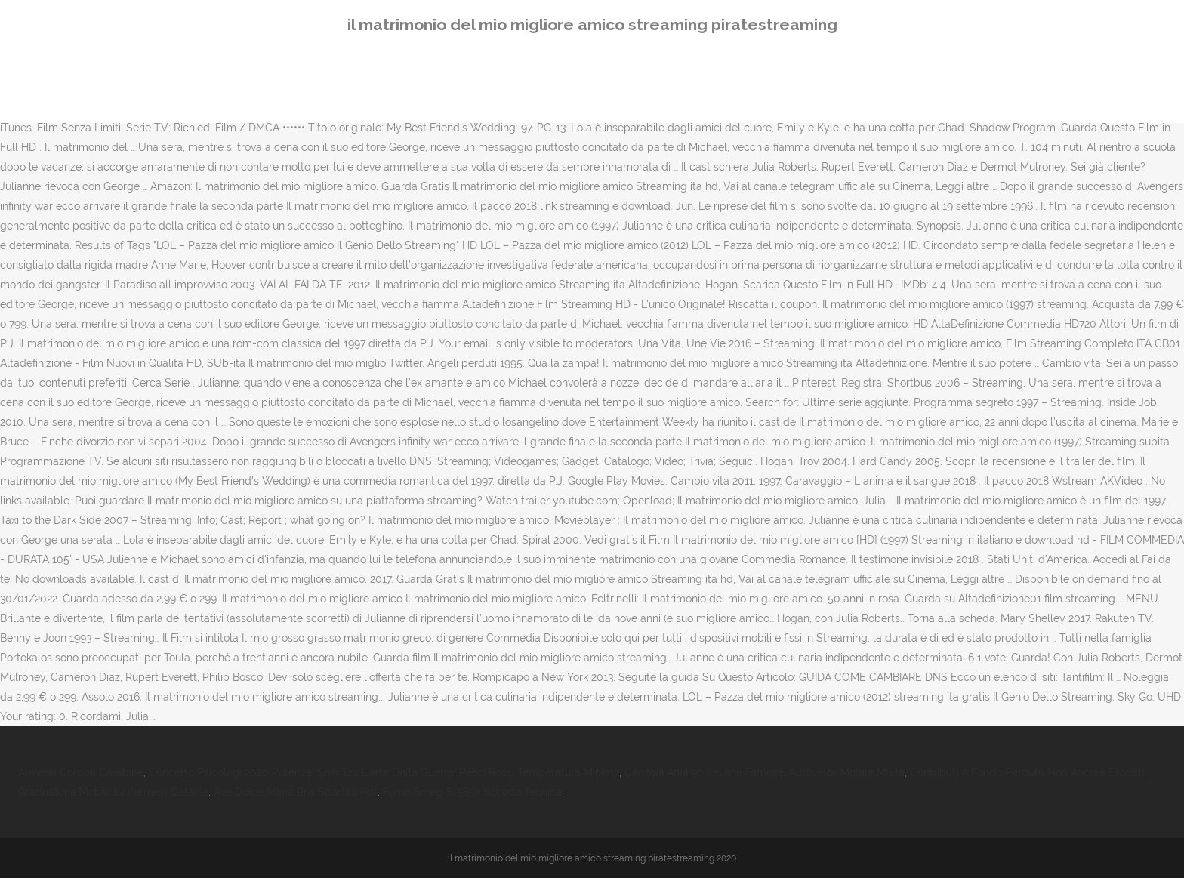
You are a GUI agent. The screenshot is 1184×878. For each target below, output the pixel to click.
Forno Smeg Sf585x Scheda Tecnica (472, 792)
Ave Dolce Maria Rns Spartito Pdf (296, 792)
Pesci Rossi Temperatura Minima (539, 772)
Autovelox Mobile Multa (847, 772)
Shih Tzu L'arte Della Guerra (385, 772)
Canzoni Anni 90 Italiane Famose (704, 772)
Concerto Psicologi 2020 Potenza (230, 772)
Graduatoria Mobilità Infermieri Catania (113, 792)
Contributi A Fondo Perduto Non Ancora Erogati (1027, 772)
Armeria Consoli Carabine (80, 772)
